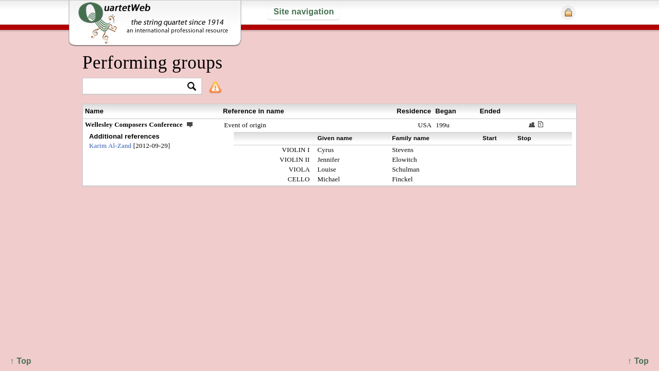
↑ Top (638, 361)
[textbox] (137, 86)
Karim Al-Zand (110, 145)
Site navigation (303, 11)
